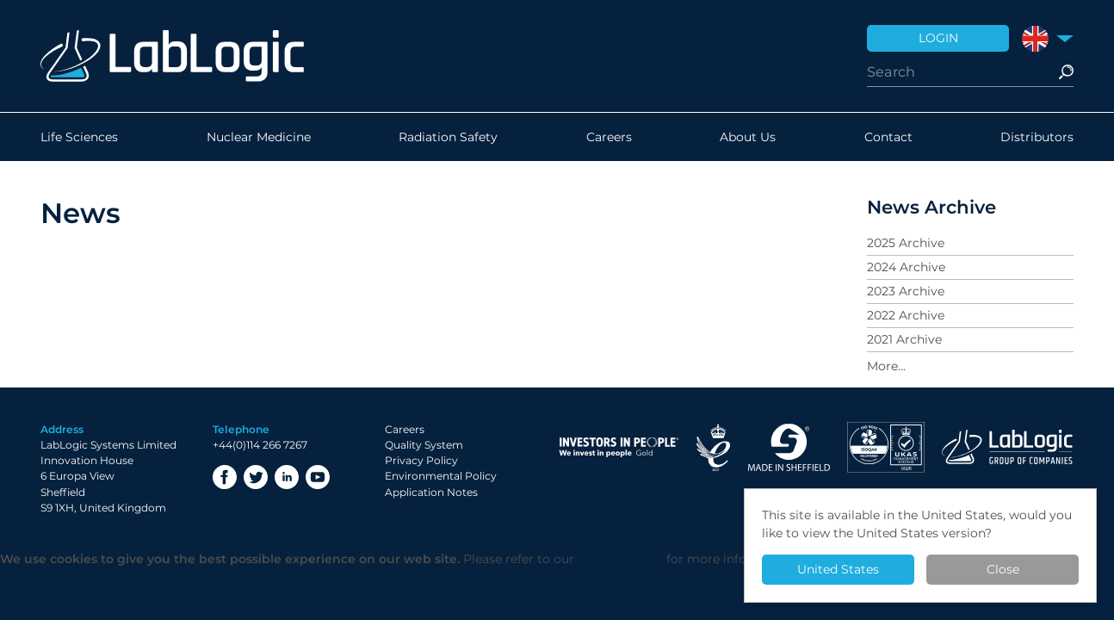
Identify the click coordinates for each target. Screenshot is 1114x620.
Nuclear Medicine (259, 137)
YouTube (318, 477)
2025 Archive (905, 243)
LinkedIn (287, 477)
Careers (609, 137)
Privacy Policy (421, 460)
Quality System (424, 444)
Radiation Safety (448, 137)
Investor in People (619, 447)
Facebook (225, 477)
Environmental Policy (441, 475)
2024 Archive (906, 267)
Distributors (1037, 137)
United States (838, 569)
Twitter (256, 477)
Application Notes (431, 492)
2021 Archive (904, 339)
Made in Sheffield (788, 447)
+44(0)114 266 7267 (260, 444)
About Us (748, 137)
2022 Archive (905, 315)
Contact (888, 137)
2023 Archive (905, 291)
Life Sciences (79, 137)
